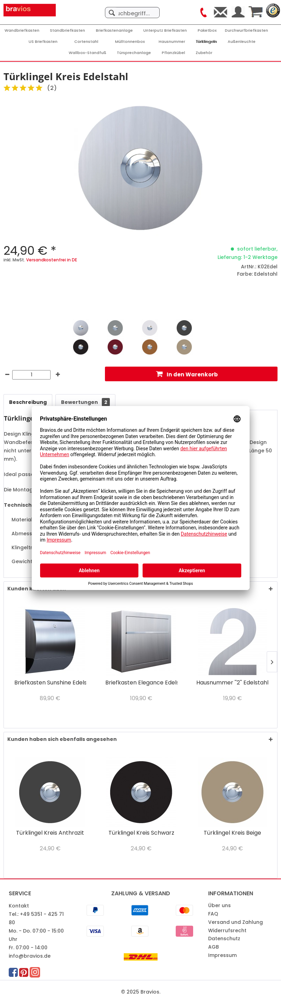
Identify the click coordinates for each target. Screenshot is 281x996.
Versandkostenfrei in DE (51, 260)
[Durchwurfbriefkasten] (246, 30)
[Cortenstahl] (86, 42)
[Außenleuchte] (242, 42)
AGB (213, 946)
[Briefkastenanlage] (114, 30)
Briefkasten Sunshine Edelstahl (50, 683)
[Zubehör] (204, 53)
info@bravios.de (30, 955)
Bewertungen (85, 402)
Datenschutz (224, 938)
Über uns (219, 905)
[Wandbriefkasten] (22, 30)
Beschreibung (28, 402)
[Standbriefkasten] (67, 30)
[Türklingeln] (206, 42)
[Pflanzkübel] (173, 53)
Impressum (222, 955)
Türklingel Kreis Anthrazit (50, 833)
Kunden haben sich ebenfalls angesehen (62, 739)
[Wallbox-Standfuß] (87, 53)
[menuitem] (132, 9)
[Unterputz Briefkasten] (165, 30)
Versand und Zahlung (235, 922)
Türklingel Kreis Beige (232, 833)
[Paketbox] (207, 30)
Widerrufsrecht (227, 930)
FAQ (213, 913)
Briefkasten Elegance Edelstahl (141, 683)
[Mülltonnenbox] (130, 42)
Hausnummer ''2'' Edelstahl (232, 683)
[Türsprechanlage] (134, 53)
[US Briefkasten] (43, 42)
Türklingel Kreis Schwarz (141, 833)
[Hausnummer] (172, 42)
